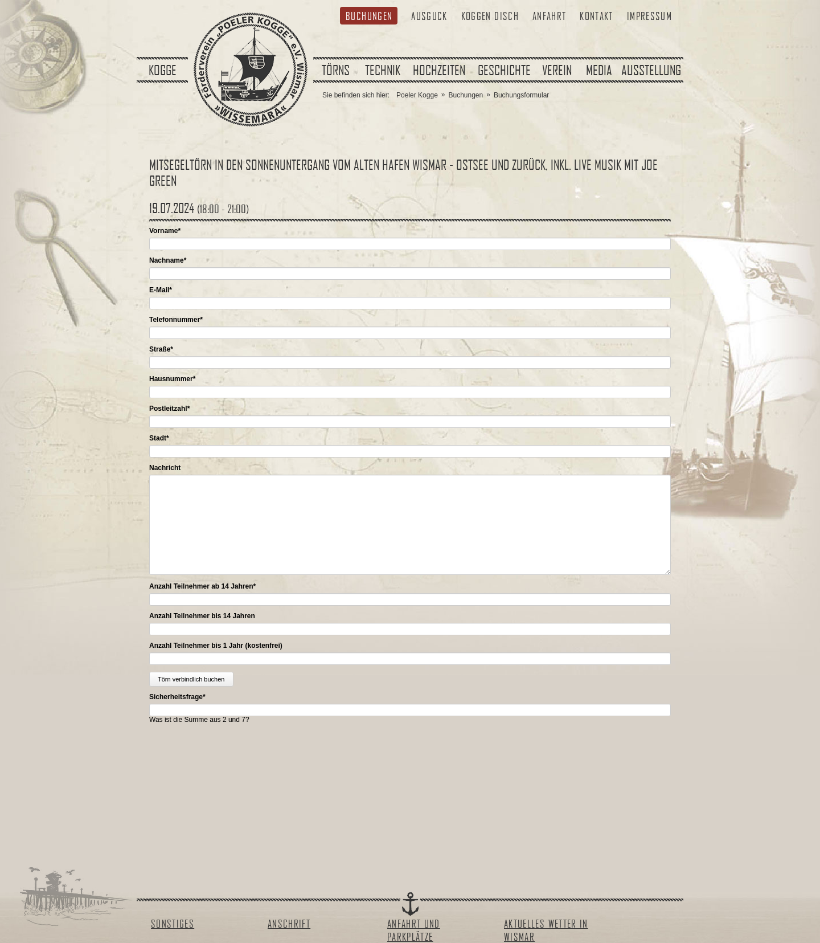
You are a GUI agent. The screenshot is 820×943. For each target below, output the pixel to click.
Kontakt (596, 15)
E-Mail (160, 290)
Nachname (167, 260)
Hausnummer (172, 378)
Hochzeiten (439, 70)
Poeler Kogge (417, 95)
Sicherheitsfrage (177, 696)
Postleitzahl (169, 408)
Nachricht (165, 467)
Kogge (163, 70)
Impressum (649, 15)
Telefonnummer (176, 319)
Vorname (165, 230)
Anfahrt (549, 15)
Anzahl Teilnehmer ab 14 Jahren (202, 586)
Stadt (159, 438)
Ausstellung (651, 70)
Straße (161, 349)
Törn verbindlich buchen (191, 679)
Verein (557, 70)
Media (599, 70)
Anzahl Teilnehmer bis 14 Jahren (202, 616)
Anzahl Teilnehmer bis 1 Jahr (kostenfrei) (215, 645)
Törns (336, 70)
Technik (382, 70)
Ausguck (429, 15)
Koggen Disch (490, 15)
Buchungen (369, 15)
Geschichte (504, 70)
